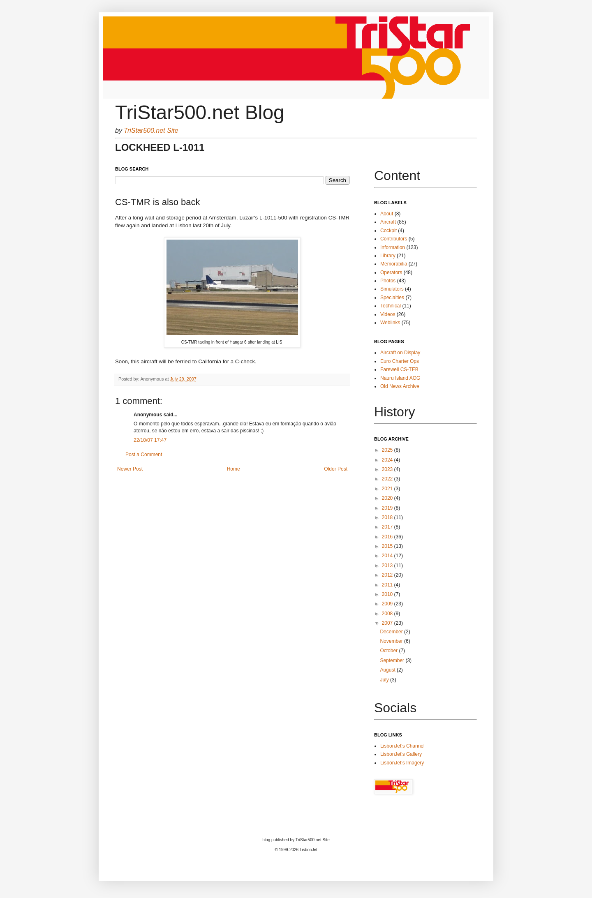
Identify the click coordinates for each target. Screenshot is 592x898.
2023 (388, 469)
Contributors (393, 239)
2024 (388, 460)
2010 (388, 594)
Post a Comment (143, 454)
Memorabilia (393, 264)
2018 (388, 517)
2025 (388, 450)
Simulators (392, 289)
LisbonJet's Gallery (401, 754)
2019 (388, 508)
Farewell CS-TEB (399, 369)
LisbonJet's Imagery (402, 763)
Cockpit (388, 230)
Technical (390, 306)
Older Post (335, 469)
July (385, 680)
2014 (388, 556)
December (392, 632)
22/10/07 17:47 (150, 440)
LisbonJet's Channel (402, 746)
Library (387, 256)
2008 (388, 613)
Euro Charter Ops (399, 361)
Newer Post (130, 469)
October (389, 650)
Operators (391, 272)
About (386, 214)
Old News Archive (399, 386)
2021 (388, 489)
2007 (388, 623)
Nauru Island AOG (400, 378)
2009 (388, 604)
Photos (387, 281)
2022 (388, 479)
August (388, 670)
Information (392, 247)
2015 (388, 546)
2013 (388, 565)
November (392, 641)
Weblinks (390, 322)
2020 (388, 498)
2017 (388, 527)
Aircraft (388, 222)
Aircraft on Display (400, 353)
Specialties (392, 297)
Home (233, 469)
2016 (388, 537)
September (392, 660)
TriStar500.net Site (151, 130)
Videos (387, 314)
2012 (388, 575)
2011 (388, 585)
